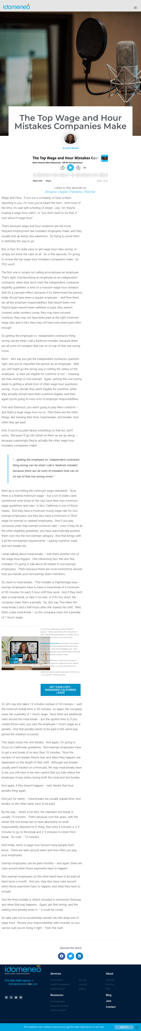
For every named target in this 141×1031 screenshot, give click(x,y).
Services (55, 973)
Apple (63, 192)
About (109, 973)
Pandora (76, 192)
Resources (56, 995)
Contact (111, 1006)
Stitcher (89, 192)
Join (108, 1001)
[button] (135, 7)
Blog (108, 995)
